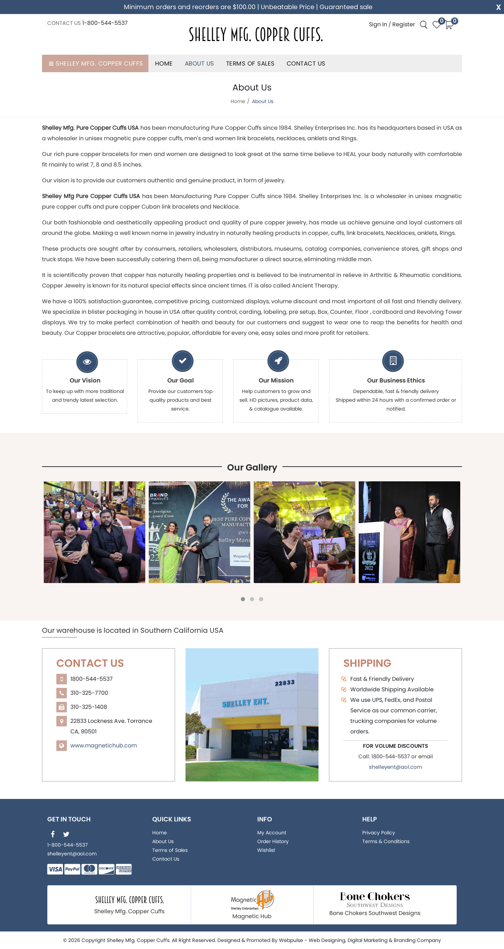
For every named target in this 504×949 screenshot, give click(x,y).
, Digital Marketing (366, 940)
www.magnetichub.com (103, 745)
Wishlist (266, 850)
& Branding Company (415, 940)
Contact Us (306, 63)
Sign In (378, 24)
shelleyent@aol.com (395, 767)
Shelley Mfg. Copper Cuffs (95, 63)
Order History (273, 841)
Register (403, 24)
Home (164, 63)
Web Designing (327, 940)
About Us (199, 63)
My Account (271, 832)
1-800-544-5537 (105, 23)
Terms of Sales (250, 63)
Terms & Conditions (386, 841)
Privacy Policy (378, 832)
